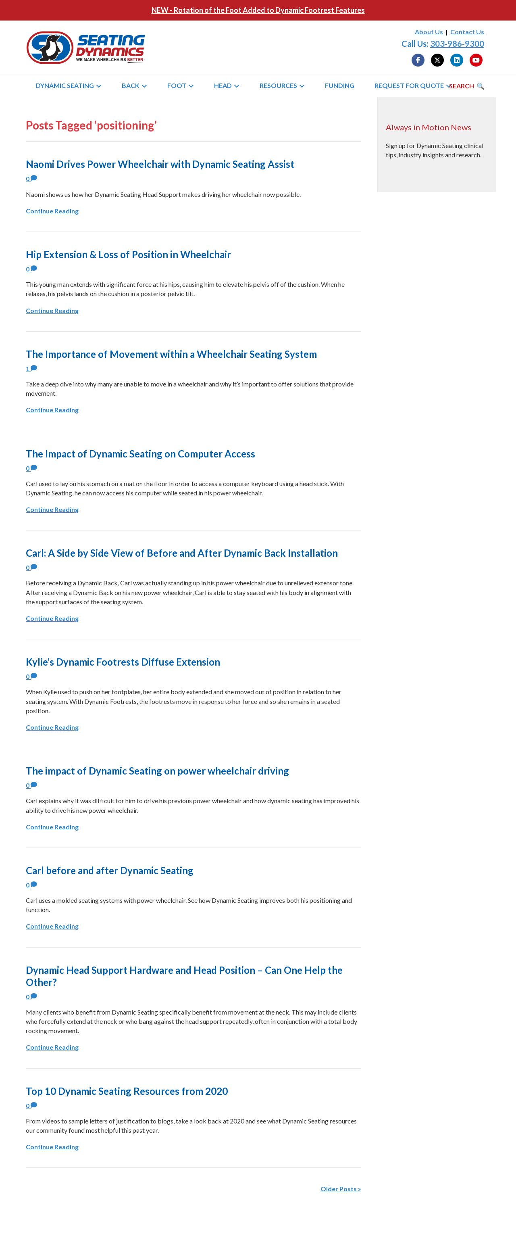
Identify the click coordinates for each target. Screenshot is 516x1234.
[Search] (466, 86)
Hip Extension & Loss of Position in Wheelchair (128, 254)
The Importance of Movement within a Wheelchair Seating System (171, 354)
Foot (176, 85)
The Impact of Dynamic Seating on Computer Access (140, 453)
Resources (278, 85)
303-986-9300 (457, 43)
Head (223, 85)
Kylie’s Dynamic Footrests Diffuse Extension (123, 662)
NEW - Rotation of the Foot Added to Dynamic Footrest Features (258, 10)
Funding (339, 85)
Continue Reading (52, 211)
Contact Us (467, 31)
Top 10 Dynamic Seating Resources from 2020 (127, 1091)
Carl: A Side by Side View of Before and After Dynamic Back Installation (182, 553)
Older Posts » (340, 1188)
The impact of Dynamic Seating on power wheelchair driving (157, 771)
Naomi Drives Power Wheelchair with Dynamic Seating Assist (160, 164)
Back (130, 85)
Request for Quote (409, 85)
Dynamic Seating (65, 85)
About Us (429, 31)
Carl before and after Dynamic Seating (110, 870)
